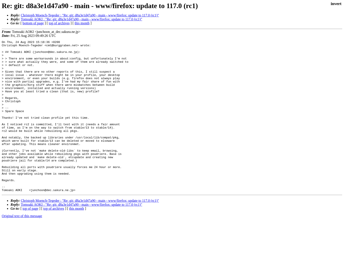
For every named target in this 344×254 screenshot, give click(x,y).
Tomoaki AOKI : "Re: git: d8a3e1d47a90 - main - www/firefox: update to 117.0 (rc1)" (81, 19)
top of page (30, 239)
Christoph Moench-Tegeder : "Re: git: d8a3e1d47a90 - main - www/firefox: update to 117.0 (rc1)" (90, 15)
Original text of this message (22, 246)
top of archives (59, 23)
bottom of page (33, 23)
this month (82, 23)
